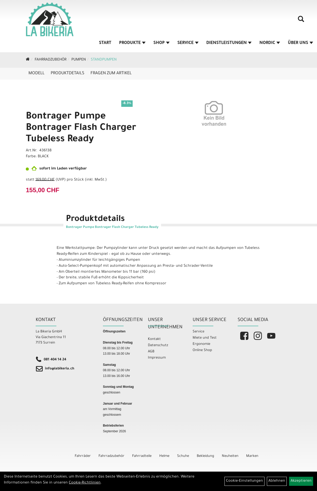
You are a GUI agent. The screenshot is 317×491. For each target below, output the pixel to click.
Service (188, 43)
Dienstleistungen (229, 43)
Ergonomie (201, 344)
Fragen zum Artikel (111, 73)
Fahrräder (83, 456)
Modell (36, 73)
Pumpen (78, 60)
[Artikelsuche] (301, 21)
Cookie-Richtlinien (85, 483)
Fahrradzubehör (50, 60)
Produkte (132, 43)
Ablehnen (276, 481)
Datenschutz (158, 345)
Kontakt (154, 339)
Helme (164, 456)
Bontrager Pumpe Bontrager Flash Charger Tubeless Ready (81, 128)
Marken (252, 456)
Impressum (157, 358)
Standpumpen (104, 60)
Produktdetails (67, 73)
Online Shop (202, 350)
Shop (161, 43)
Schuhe (183, 456)
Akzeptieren (301, 481)
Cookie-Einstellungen (244, 481)
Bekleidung (205, 456)
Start (105, 43)
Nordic (269, 43)
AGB (151, 352)
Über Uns (300, 43)
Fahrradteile (142, 456)
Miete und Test (205, 338)
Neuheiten (230, 456)
